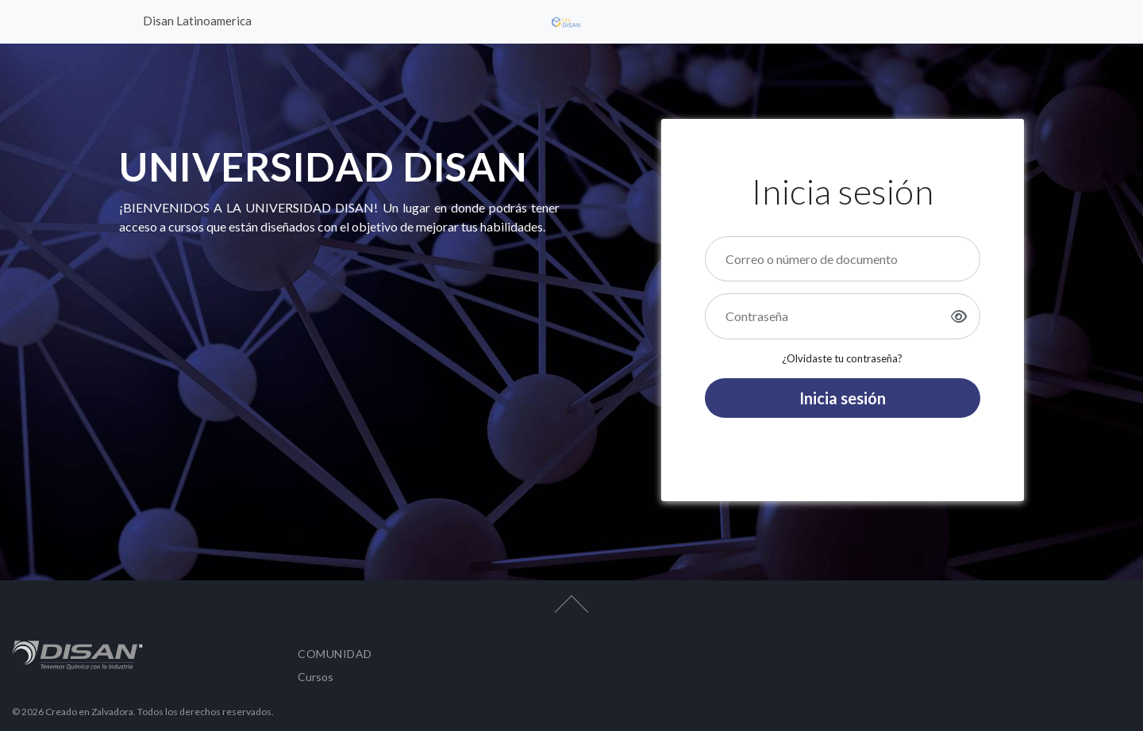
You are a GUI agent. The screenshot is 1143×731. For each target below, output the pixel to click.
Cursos (315, 676)
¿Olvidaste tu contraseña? (842, 358)
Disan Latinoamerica (197, 20)
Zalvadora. (114, 712)
